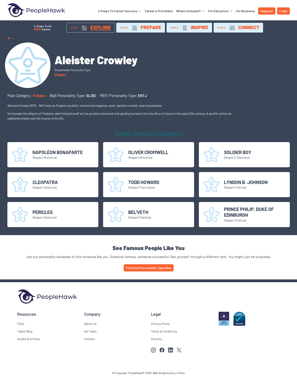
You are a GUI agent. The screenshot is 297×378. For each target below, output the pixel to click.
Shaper (60, 74)
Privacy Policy (160, 324)
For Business (245, 11)
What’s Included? (190, 11)
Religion (39, 95)
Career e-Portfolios (159, 11)
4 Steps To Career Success (120, 11)
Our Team (90, 331)
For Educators (220, 11)
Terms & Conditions (164, 331)
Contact (89, 339)
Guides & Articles (28, 339)
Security (156, 339)
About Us (90, 324)
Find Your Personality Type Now (148, 268)
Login (283, 11)
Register (266, 11)
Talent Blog (24, 331)
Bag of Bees (178, 373)
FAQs (20, 324)
